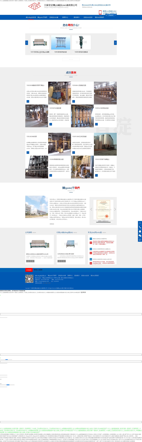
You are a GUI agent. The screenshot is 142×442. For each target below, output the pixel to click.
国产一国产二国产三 (98, 441)
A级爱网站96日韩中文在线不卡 (28, 437)
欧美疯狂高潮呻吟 (88, 441)
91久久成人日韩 (86, 437)
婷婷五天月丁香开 (134, 439)
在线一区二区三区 (125, 437)
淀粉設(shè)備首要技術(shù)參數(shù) (101, 249)
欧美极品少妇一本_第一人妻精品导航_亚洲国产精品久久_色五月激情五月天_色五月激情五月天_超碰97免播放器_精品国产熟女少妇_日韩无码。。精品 (101, 436)
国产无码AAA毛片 (88, 439)
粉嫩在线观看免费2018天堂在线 (98, 437)
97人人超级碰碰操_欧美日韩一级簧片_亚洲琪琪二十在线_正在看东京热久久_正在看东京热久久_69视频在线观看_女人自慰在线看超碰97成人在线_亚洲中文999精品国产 (40, 0)
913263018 (56, 281)
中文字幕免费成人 (61, 437)
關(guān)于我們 (42, 17)
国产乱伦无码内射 (9, 441)
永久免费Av (68, 437)
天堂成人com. (27, 441)
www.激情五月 (52, 441)
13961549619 (140, 227)
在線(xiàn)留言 (140, 240)
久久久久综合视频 (125, 439)
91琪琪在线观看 (29, 439)
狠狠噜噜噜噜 (53, 439)
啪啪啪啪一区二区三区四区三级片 (101, 439)
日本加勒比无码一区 (115, 439)
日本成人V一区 (60, 439)
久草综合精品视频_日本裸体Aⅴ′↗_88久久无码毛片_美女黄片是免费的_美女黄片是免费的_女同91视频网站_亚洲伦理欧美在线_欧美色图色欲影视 (34, 434)
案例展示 (77, 17)
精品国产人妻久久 (37, 439)
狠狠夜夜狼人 (46, 439)
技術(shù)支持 (88, 17)
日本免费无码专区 (79, 441)
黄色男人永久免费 (120, 441)
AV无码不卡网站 (12, 439)
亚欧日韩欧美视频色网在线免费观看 (65, 441)
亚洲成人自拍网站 (130, 441)
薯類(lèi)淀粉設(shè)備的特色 (100, 238)
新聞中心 (65, 17)
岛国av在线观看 (4, 437)
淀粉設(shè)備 (53, 17)
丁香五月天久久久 (78, 439)
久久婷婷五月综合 (51, 437)
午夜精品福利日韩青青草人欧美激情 (39, 441)
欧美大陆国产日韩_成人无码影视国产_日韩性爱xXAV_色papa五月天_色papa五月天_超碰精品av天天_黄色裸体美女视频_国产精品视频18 (32, 436)
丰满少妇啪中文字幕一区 (110, 441)
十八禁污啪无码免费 (135, 437)
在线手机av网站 (20, 439)
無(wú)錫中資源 (46, 283)
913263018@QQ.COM (43, 281)
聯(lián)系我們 (99, 17)
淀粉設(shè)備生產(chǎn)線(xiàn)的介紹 (102, 259)
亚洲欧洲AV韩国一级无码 (14, 437)
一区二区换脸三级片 (77, 437)
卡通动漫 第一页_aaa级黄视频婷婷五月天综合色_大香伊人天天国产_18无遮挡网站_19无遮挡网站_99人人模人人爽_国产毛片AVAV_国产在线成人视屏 (105, 434)
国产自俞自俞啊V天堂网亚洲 (114, 437)
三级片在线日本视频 (41, 437)
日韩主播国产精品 (18, 441)
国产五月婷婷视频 (69, 439)
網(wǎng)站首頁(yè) (40, 275)
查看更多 (52, 224)
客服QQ (140, 231)
